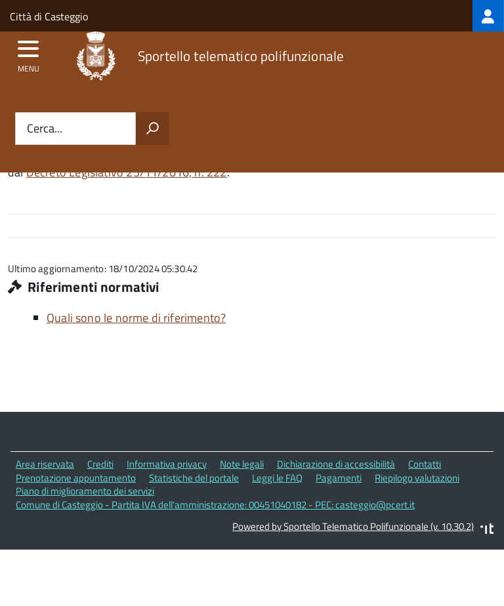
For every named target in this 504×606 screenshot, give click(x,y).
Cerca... (44, 129)
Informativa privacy (167, 464)
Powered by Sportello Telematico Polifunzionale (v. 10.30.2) (353, 526)
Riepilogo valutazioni (417, 477)
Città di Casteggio (49, 16)
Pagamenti (339, 477)
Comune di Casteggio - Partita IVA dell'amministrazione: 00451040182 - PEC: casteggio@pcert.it (215, 504)
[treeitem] (488, 15)
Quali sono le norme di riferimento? (136, 318)
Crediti (100, 464)
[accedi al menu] (28, 53)
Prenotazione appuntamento (76, 477)
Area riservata (45, 464)
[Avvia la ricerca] (152, 128)
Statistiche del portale (194, 477)
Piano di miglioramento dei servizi (85, 490)
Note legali (242, 464)
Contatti (424, 464)
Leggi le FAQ (277, 477)
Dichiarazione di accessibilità (336, 464)
